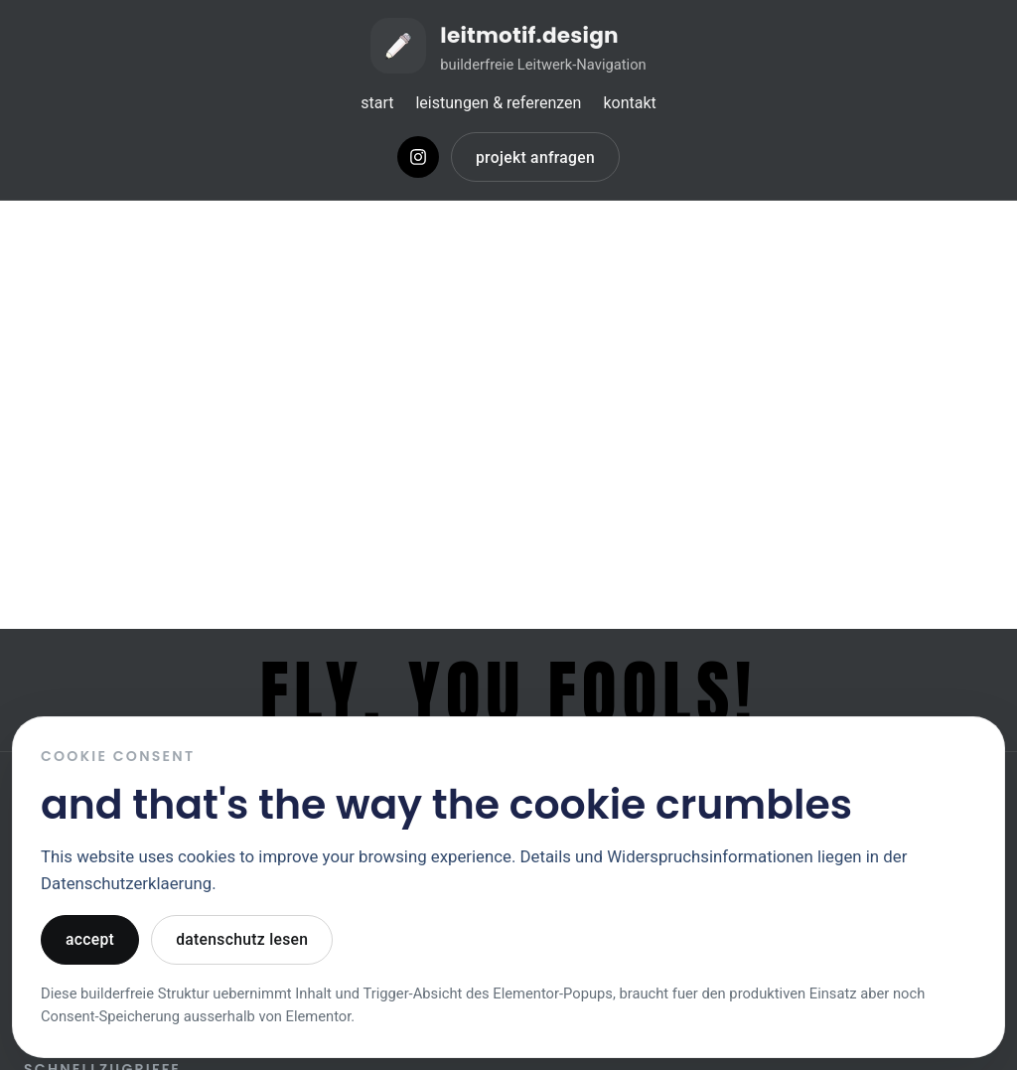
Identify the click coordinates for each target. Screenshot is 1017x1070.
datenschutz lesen (242, 939)
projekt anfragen (535, 157)
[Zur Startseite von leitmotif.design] (508, 46)
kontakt (629, 102)
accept (90, 939)
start (377, 102)
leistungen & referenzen (498, 102)
